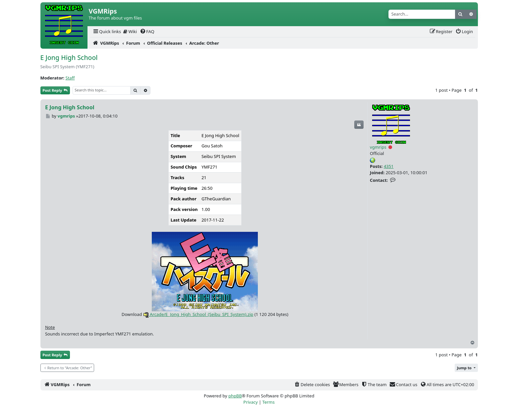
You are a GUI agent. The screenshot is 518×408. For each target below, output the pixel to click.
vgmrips (378, 147)
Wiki (130, 31)
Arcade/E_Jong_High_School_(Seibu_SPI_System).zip (198, 314)
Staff (70, 78)
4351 (389, 166)
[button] (466, 368)
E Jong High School (69, 57)
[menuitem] (106, 31)
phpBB (235, 396)
